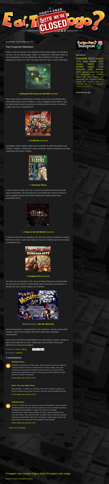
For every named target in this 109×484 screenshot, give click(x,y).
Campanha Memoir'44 (83, 84)
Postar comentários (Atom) (22, 479)
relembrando (85, 74)
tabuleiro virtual (88, 72)
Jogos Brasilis (90, 61)
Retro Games (93, 77)
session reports (85, 64)
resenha (53, 94)
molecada (80, 69)
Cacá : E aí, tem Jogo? (21, 385)
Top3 (101, 72)
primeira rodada (85, 66)
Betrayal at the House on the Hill (34, 94)
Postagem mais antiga (58, 473)
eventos (99, 69)
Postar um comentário (17, 428)
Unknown (15, 362)
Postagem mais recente (18, 473)
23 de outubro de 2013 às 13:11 (24, 378)
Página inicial (39, 473)
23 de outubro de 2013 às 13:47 (24, 423)
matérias (19, 353)
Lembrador (86, 86)
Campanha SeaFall (93, 81)
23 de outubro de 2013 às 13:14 (24, 394)
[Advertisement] (38, 453)
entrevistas (80, 79)
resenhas (81, 58)
